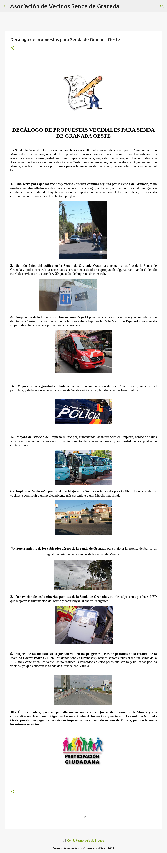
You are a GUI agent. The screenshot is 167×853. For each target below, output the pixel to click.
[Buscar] (124, 6)
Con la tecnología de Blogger (83, 840)
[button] (12, 48)
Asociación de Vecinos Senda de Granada (64, 6)
